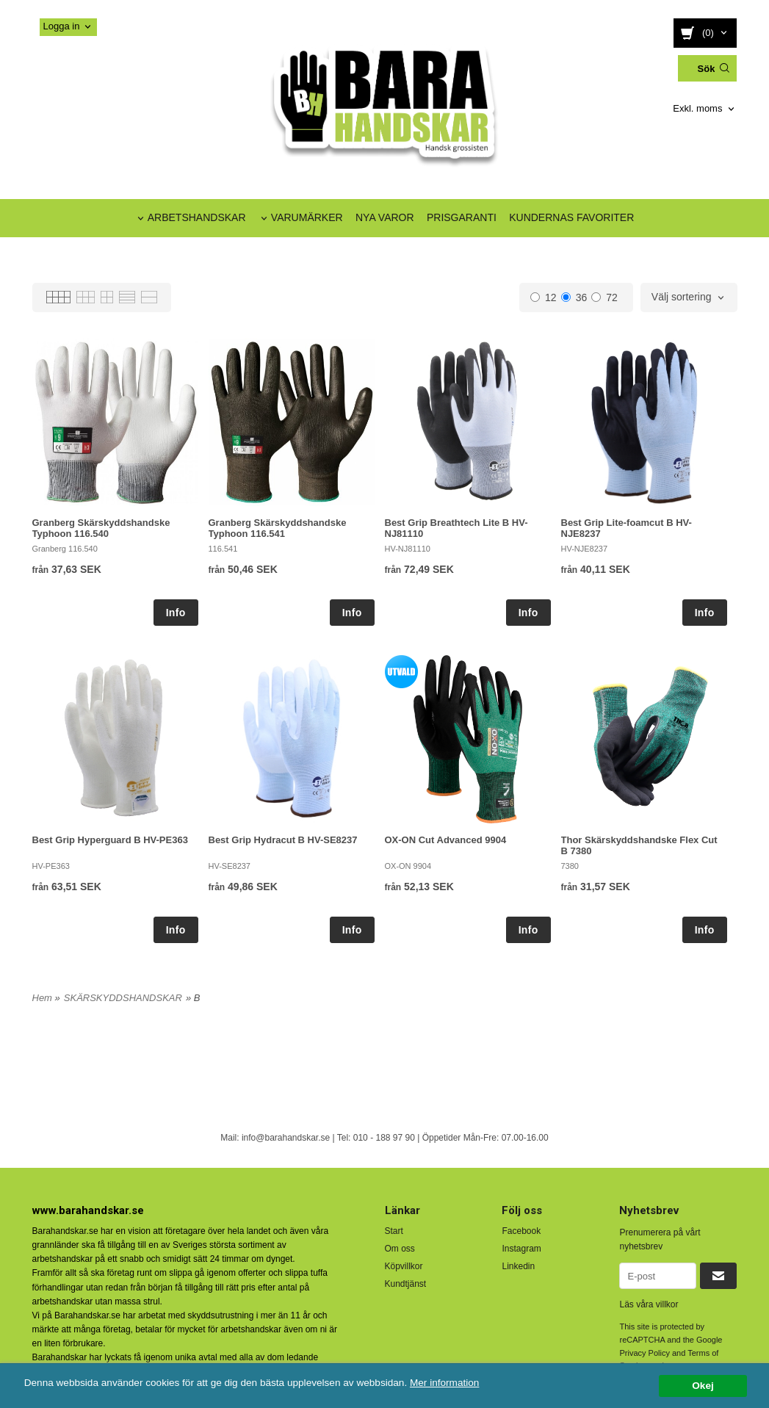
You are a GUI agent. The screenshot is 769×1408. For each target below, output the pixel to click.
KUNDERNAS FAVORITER (571, 217)
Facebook (521, 1231)
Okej (702, 1385)
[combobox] (705, 109)
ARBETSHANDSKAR (197, 217)
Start (394, 1231)
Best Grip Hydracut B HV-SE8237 (283, 839)
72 (604, 297)
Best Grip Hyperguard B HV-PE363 (110, 839)
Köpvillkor (404, 1266)
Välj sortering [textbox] (681, 297)
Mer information (444, 1382)
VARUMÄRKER (307, 217)
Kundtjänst (406, 1284)
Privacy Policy (644, 1353)
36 (574, 297)
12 (543, 297)
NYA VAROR (384, 217)
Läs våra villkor (648, 1304)
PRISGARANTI (462, 217)
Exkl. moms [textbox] (697, 109)
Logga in (61, 26)
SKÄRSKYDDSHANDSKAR (123, 997)
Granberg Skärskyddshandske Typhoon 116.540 (101, 528)
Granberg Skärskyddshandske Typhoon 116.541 (278, 528)
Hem (42, 997)
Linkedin (518, 1266)
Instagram (521, 1248)
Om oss (400, 1248)
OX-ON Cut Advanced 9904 (446, 839)
